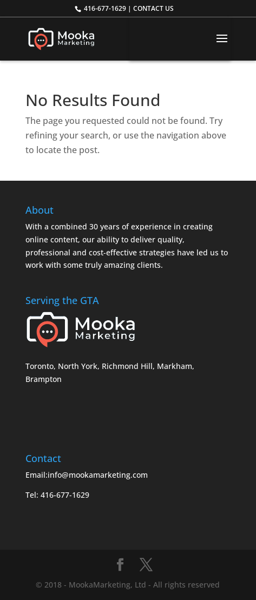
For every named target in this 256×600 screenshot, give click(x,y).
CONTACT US (153, 8)
